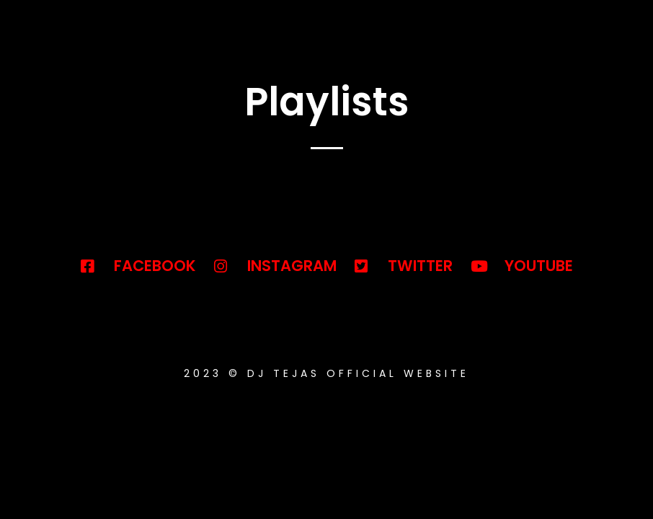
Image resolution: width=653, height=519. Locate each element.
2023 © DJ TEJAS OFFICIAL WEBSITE (326, 373)
